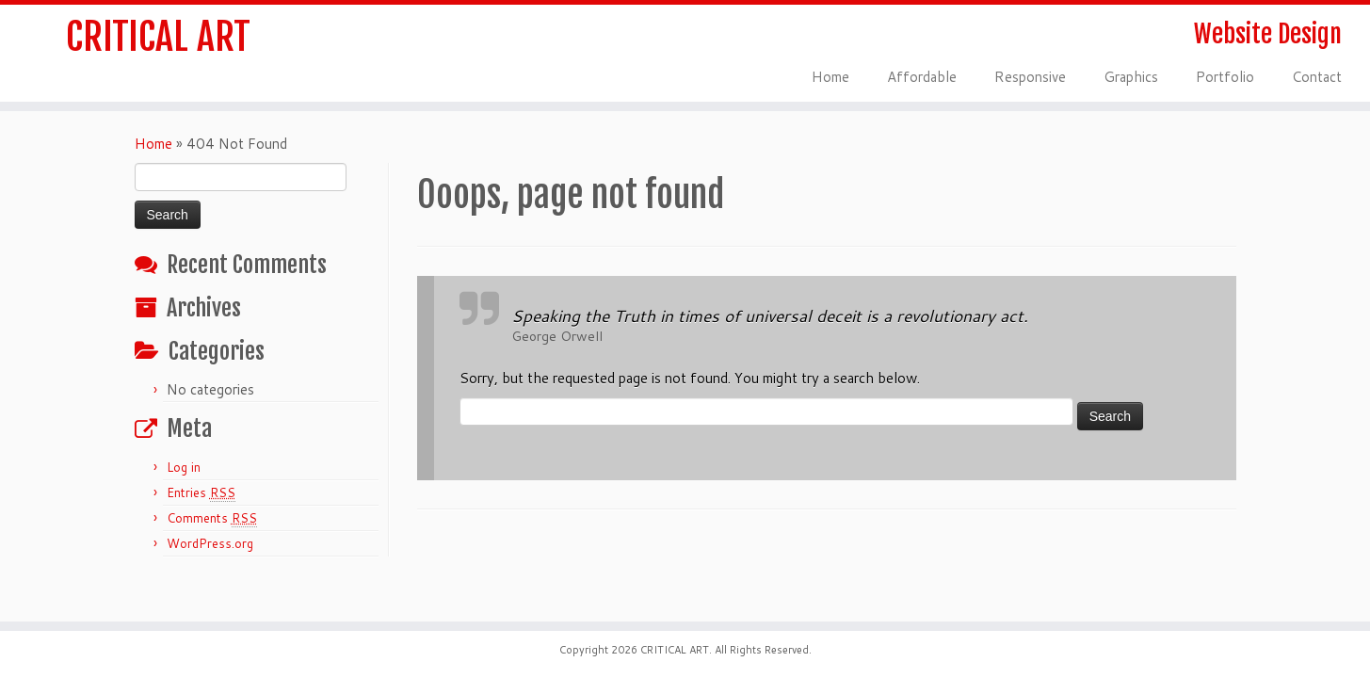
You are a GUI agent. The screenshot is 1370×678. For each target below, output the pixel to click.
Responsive (1030, 77)
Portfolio (1225, 77)
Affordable (922, 77)
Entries (201, 493)
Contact (1317, 77)
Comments (212, 518)
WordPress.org (210, 543)
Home (830, 77)
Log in (184, 467)
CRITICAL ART (158, 36)
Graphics (1131, 77)
